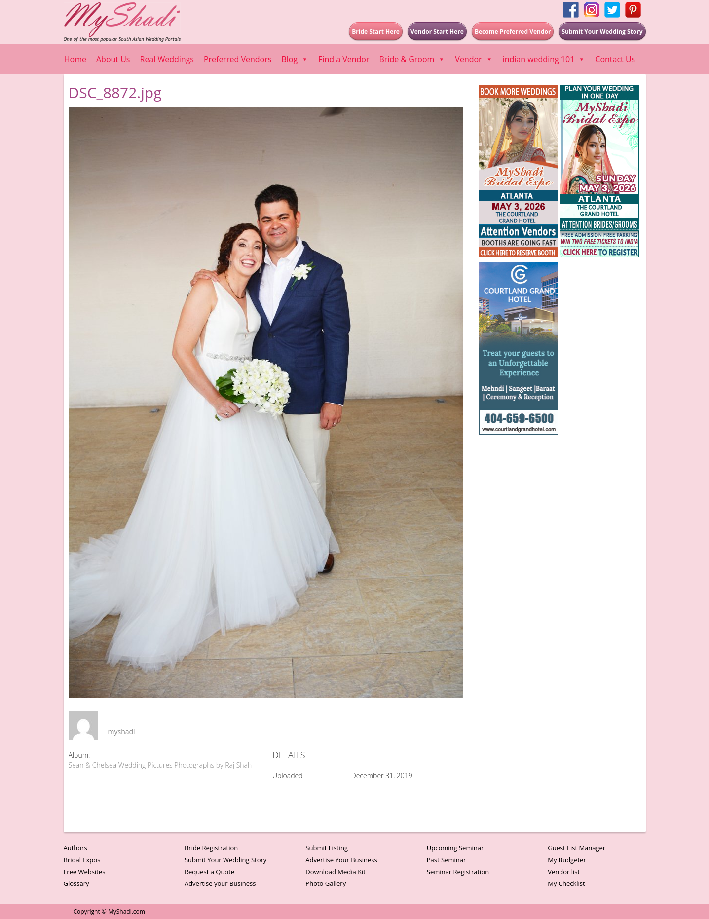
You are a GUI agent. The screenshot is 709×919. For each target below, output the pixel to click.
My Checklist (566, 883)
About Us (113, 59)
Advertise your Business (220, 883)
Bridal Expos (82, 859)
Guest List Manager (576, 848)
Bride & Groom (412, 59)
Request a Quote (209, 871)
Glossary (76, 883)
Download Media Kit (335, 871)
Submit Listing (326, 848)
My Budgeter (567, 859)
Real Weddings (167, 59)
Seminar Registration (458, 871)
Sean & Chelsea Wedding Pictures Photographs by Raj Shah (160, 765)
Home (75, 59)
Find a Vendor (343, 59)
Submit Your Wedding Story (225, 859)
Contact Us (615, 59)
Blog (294, 59)
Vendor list (564, 871)
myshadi (121, 731)
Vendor (473, 59)
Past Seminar (446, 859)
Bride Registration (211, 848)
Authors (75, 848)
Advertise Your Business (341, 859)
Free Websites (85, 871)
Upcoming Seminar (455, 848)
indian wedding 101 (544, 59)
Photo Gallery (325, 883)
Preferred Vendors (237, 59)
